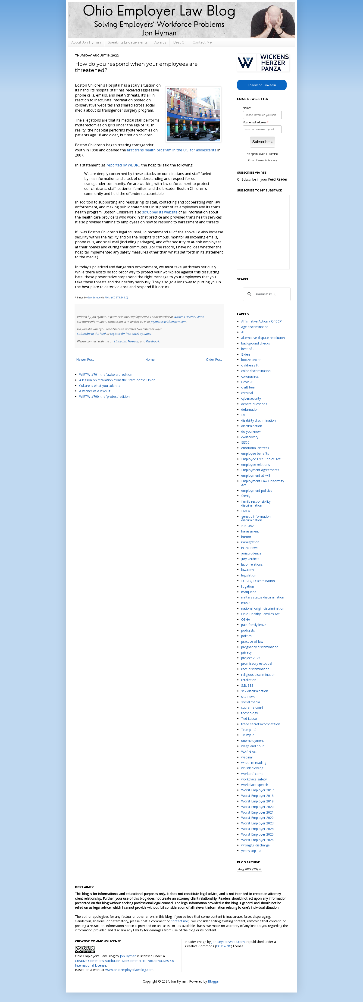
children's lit (250, 365)
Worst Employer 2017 (257, 790)
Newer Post (85, 359)
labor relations (252, 564)
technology (249, 713)
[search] (266, 294)
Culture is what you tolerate (100, 385)
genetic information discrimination (256, 518)
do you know (251, 431)
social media (250, 702)
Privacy (272, 160)
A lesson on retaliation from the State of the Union (117, 380)
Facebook (152, 341)
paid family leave (253, 625)
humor (246, 537)
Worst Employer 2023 (257, 823)
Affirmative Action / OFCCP (261, 321)
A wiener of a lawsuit (94, 391)
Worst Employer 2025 (257, 834)
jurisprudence (251, 553)
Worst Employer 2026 (257, 840)
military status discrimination (262, 597)
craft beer (248, 387)
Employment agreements (260, 470)
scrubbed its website (160, 212)
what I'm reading (253, 762)
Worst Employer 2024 (257, 829)
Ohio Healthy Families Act (260, 614)
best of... (247, 349)
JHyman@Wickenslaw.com (168, 322)
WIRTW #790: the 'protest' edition (104, 396)
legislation (248, 575)
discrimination (251, 426)
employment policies (256, 490)
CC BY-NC (223, 946)
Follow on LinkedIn (262, 85)
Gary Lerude (93, 297)
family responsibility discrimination (256, 503)
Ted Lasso (249, 718)
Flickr (108, 297)
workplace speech (254, 785)
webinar (247, 757)
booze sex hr (251, 359)
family (245, 496)
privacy (246, 652)
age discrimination (255, 327)
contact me (179, 921)
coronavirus (250, 376)
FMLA (245, 511)
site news (248, 696)
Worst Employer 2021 (257, 812)
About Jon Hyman (86, 42)
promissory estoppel (256, 663)
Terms (260, 160)
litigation (247, 586)
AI (242, 332)
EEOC (245, 442)
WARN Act (249, 751)
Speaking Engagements (127, 42)
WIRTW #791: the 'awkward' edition (105, 374)
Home (150, 359)
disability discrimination (258, 420)
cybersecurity (251, 398)
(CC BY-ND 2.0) (119, 297)
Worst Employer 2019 (257, 801)
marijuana (248, 592)
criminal (247, 393)
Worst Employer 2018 (257, 795)
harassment (250, 531)
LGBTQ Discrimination (258, 581)
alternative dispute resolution (263, 337)
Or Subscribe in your (262, 179)
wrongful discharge (255, 845)
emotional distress (255, 448)
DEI (244, 415)
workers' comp (252, 773)
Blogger (214, 981)
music (245, 603)
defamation (250, 409)
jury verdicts (250, 559)
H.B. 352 (247, 525)
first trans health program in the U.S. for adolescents (171, 150)
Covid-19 (247, 382)
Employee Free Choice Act (261, 459)
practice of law (252, 641)
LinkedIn (120, 341)
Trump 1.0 (249, 729)
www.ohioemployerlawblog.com (129, 970)
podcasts (248, 630)
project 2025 (250, 658)
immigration (250, 542)
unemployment (252, 740)
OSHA (245, 619)
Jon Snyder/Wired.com (228, 941)
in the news (249, 547)
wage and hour (252, 746)
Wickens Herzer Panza (188, 317)
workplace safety (254, 779)
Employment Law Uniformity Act (262, 483)
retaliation (248, 680)
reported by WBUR (122, 165)
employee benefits (255, 453)
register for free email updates (130, 334)
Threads (132, 341)
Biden (245, 354)
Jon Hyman (128, 956)
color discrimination (256, 371)
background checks (255, 343)
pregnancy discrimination (260, 647)
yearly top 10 (251, 851)
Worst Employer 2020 (257, 807)
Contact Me (202, 42)
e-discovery (249, 437)
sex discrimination (254, 691)
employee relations (255, 464)
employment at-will (255, 475)
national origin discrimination (262, 608)
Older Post (214, 359)
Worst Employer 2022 (257, 817)
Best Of (179, 42)
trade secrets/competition (260, 724)
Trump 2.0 (249, 735)
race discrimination (255, 669)
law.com (247, 569)
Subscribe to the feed (91, 334)
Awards (160, 42)
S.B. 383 (247, 685)
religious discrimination (258, 674)
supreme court (252, 707)
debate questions (254, 404)
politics (246, 636)
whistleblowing (252, 768)
